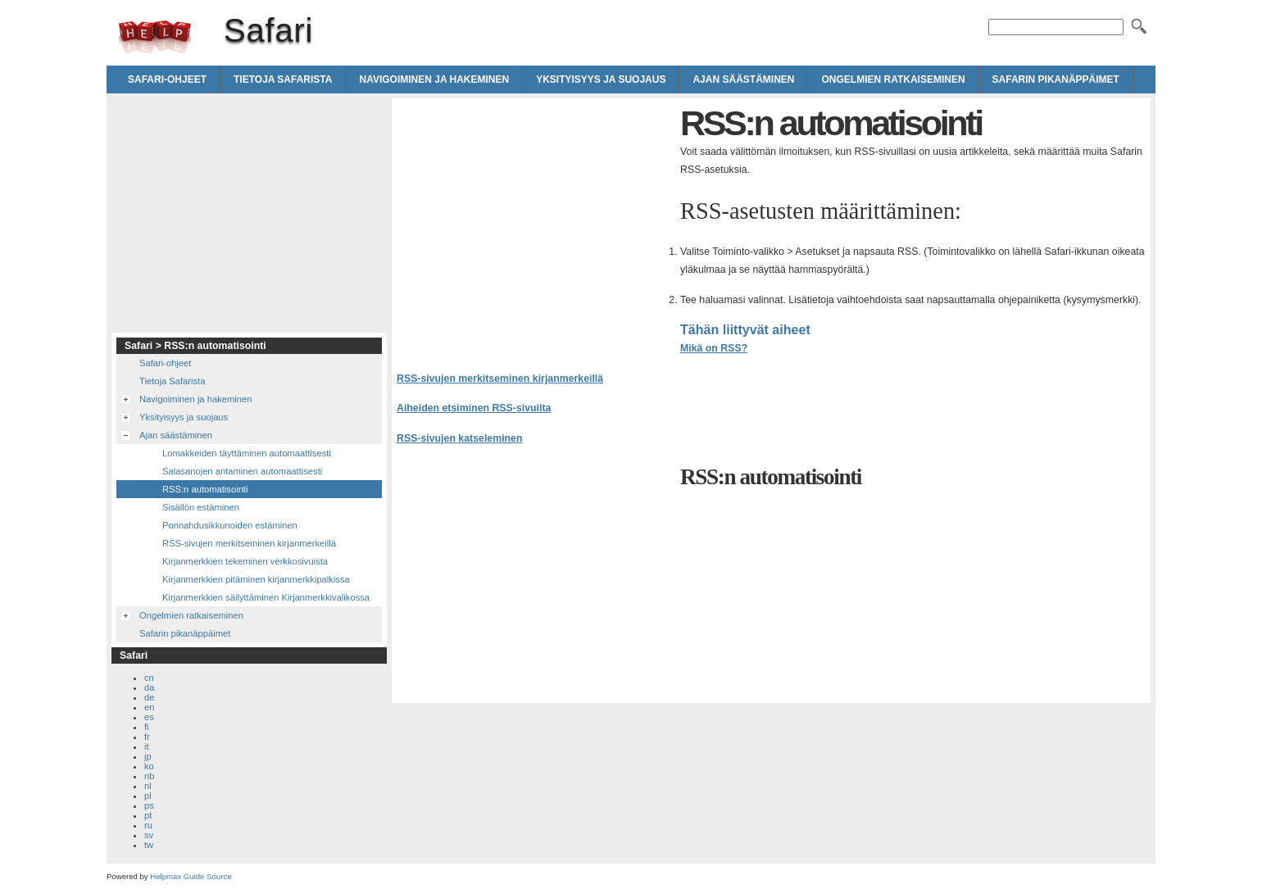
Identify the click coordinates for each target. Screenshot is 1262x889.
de (149, 697)
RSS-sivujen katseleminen (459, 438)
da (149, 687)
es (149, 717)
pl (148, 796)
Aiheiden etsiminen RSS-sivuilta (474, 408)
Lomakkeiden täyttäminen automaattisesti (246, 453)
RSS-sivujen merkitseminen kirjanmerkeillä (500, 378)
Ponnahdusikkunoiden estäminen (229, 525)
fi (146, 727)
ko (149, 766)
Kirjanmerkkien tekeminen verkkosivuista (245, 561)
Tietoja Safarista (283, 79)
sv (148, 835)
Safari (155, 36)
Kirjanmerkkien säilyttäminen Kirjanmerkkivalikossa (266, 597)
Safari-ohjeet (167, 79)
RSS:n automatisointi (204, 489)
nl (148, 786)
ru (148, 825)
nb (149, 776)
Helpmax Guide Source (190, 876)
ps (149, 805)
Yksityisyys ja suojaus (600, 79)
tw (148, 845)
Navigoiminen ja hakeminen (434, 79)
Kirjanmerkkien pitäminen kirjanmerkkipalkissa (256, 579)
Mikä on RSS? (713, 348)
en (149, 707)
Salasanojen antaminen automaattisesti (242, 471)
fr (147, 737)
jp (148, 756)
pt (148, 815)
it (146, 746)
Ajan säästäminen (743, 79)
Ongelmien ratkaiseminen (893, 79)
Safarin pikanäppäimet (1055, 79)
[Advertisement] (534, 218)
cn (149, 678)
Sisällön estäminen (200, 507)
